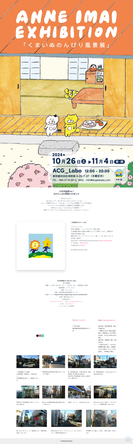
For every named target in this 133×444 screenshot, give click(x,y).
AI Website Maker (66, 441)
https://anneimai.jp (105, 241)
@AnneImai (84, 243)
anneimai (82, 245)
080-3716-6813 (58, 301)
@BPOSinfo (69, 304)
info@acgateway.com (76, 301)
